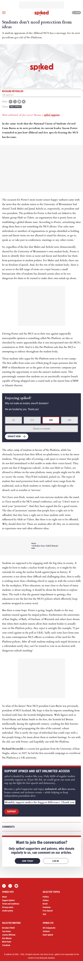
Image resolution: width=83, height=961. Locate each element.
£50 (69, 420)
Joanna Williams (8, 935)
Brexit (45, 904)
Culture (46, 900)
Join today (27, 861)
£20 (51, 420)
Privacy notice (7, 907)
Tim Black (6, 945)
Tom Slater (6, 931)
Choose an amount (41, 428)
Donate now (14, 436)
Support (11, 811)
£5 (13, 420)
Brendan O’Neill (8, 928)
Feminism (46, 907)
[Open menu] (3, 12)
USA (44, 914)
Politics (46, 897)
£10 (32, 420)
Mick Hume (6, 942)
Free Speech (15, 107)
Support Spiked (8, 900)
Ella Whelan (7, 938)
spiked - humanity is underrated (42, 13)
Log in (76, 12)
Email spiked (48, 935)
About (4, 897)
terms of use (48, 954)
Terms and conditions (10, 904)
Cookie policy (7, 911)
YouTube (16, 886)
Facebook (4, 886)
